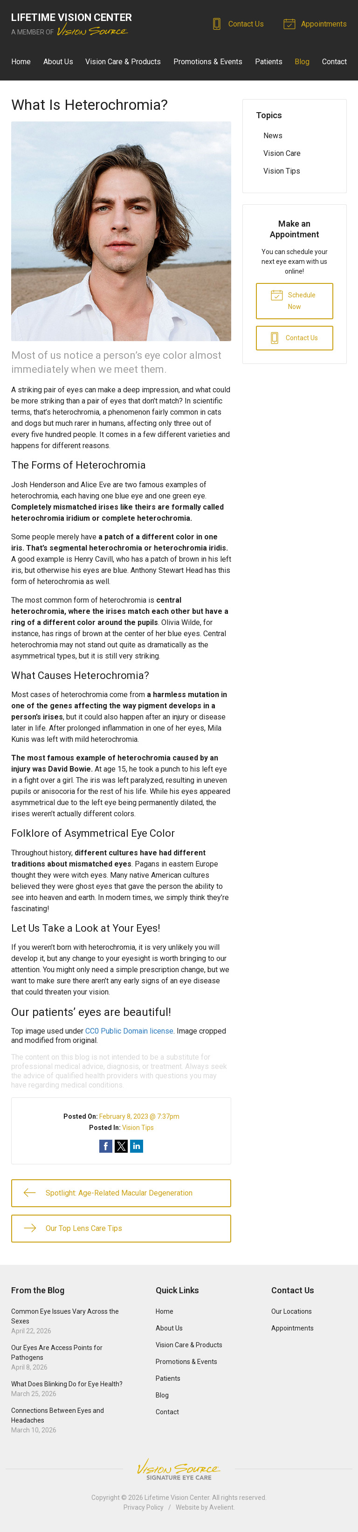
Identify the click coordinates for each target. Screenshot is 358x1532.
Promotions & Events (207, 61)
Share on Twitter (121, 1146)
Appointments (316, 23)
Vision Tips (138, 1127)
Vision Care (282, 153)
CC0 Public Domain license (129, 1031)
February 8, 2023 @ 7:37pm (139, 1116)
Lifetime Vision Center (177, 1497)
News (272, 135)
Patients (268, 61)
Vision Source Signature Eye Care (179, 1469)
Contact (334, 61)
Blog (302, 61)
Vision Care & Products (123, 61)
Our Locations (291, 1311)
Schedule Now (293, 299)
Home (21, 61)
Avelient (221, 1507)
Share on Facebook (105, 1146)
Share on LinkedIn (136, 1146)
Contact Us (238, 23)
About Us (58, 61)
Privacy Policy (144, 1507)
